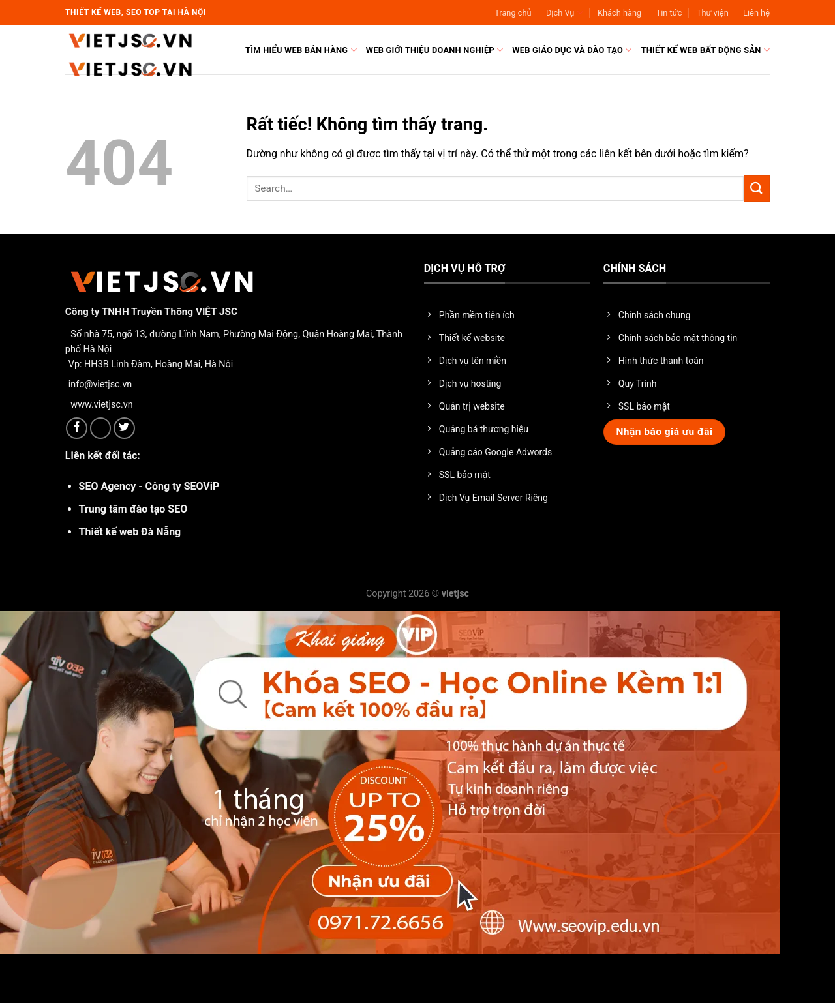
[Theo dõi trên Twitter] (124, 428)
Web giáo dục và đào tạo (571, 50)
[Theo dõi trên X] (101, 428)
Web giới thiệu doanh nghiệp (435, 50)
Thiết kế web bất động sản (705, 50)
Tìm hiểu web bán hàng (301, 50)
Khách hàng (619, 13)
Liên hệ (756, 13)
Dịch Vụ (564, 13)
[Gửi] (757, 188)
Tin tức (669, 13)
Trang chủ (512, 13)
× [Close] (16, 980)
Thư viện (713, 13)
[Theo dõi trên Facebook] (76, 428)
